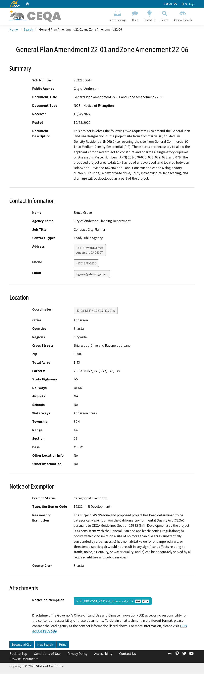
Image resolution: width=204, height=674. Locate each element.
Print (62, 645)
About (135, 15)
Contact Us (170, 3)
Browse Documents (23, 659)
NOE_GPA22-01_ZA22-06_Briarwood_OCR (112, 601)
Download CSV (21, 645)
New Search (45, 645)
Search (164, 15)
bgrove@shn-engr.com (92, 274)
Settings (187, 4)
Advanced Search (183, 15)
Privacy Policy (77, 654)
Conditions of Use (47, 654)
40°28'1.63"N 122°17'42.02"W (95, 311)
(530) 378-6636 (86, 263)
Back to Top (18, 654)
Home (13, 30)
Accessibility (103, 654)
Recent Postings (117, 15)
